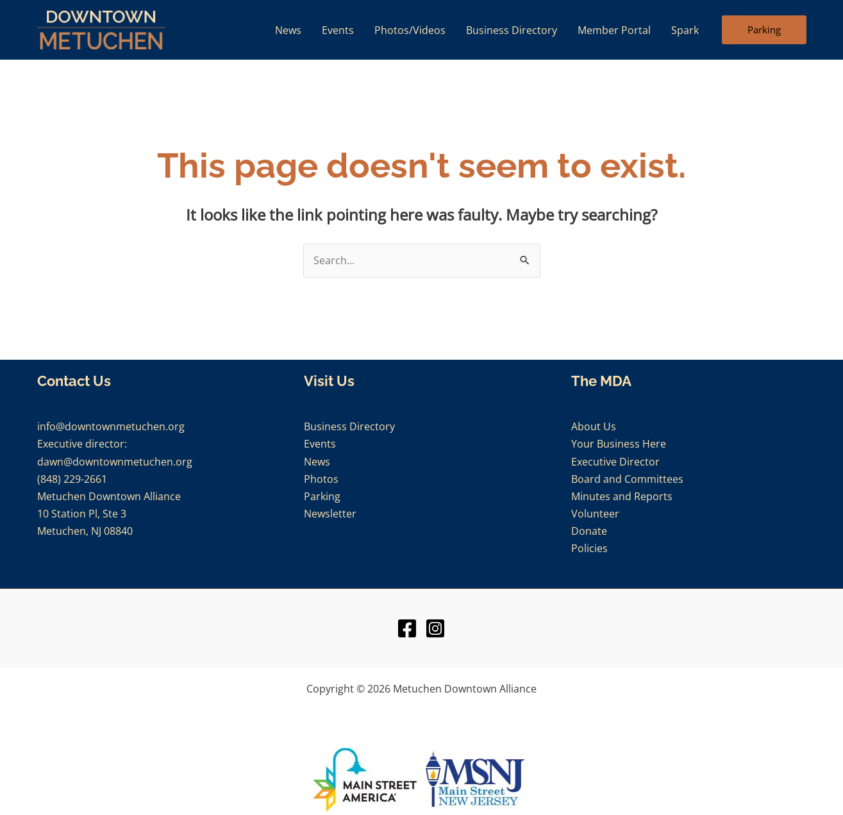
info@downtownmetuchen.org (111, 426)
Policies (589, 548)
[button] (764, 30)
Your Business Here (618, 444)
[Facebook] (407, 628)
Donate (589, 531)
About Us (593, 426)
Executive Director (615, 462)
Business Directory (349, 426)
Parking (322, 496)
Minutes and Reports (621, 496)
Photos (321, 479)
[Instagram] (435, 628)
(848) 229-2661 (72, 479)
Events (320, 444)
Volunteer (595, 514)
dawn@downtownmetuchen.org (114, 462)
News (317, 462)
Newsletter (330, 514)
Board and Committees (627, 479)
